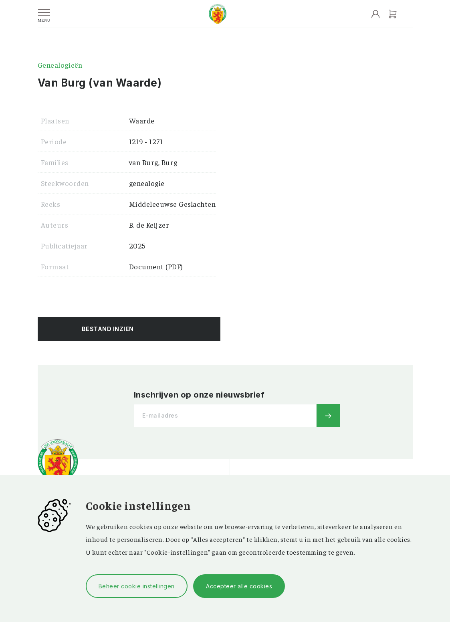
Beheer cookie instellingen (137, 586)
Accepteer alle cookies (239, 586)
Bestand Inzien (108, 328)
